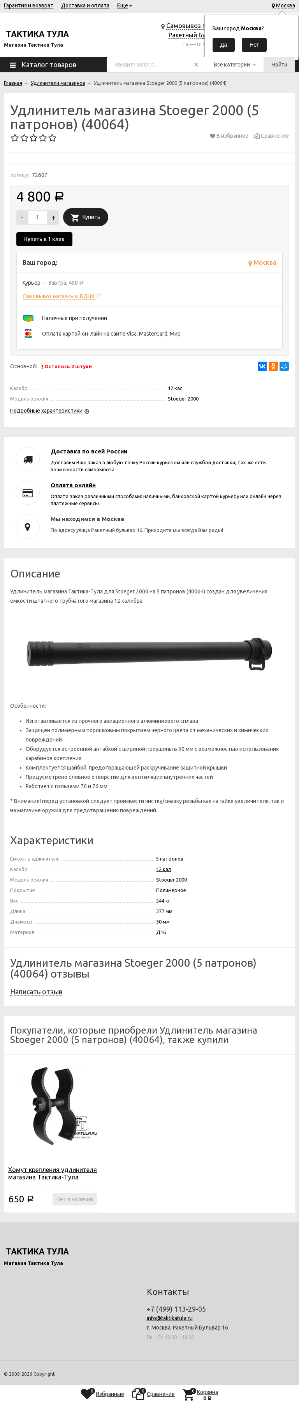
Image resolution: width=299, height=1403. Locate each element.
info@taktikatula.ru (170, 1318)
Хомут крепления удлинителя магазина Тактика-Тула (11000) (52, 1177)
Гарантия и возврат (28, 5)
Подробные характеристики (46, 411)
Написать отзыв (36, 991)
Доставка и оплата (85, 5)
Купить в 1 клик (44, 239)
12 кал (163, 869)
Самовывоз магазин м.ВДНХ (59, 296)
